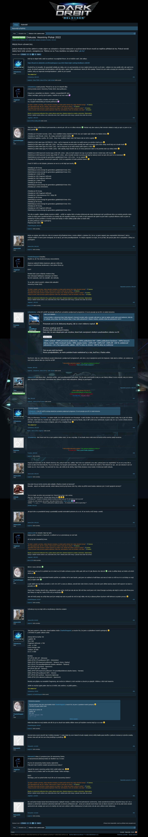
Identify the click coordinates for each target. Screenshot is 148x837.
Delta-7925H (36, 80)
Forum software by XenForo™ (54, 834)
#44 (134, 246)
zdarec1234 (43, 80)
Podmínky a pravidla (122, 834)
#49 (134, 453)
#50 (134, 473)
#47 (134, 398)
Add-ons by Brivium (84, 834)
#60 (134, 812)
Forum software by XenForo (25, 834)
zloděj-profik (37, 120)
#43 (134, 225)
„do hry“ (82, 51)
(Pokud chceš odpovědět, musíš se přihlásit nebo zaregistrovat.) (120, 823)
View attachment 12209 (35, 413)
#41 (134, 77)
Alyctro (29, 430)
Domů (132, 832)
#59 (134, 795)
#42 (134, 117)
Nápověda (127, 832)
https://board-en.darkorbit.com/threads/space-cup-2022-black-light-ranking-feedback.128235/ (59, 63)
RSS (136, 832)
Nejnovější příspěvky (18, 28)
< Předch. (23, 54)
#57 (134, 725)
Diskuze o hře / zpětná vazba (28, 40)
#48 (134, 427)
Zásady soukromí (133, 834)
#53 (134, 557)
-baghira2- (29, 80)
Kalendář (24, 24)
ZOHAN (15, 497)
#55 (134, 620)
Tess (14, 390)
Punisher (48, 40)
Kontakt (122, 832)
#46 (134, 367)
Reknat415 (16, 748)
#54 (134, 599)
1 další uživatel (51, 80)
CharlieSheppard (18, 141)
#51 (134, 505)
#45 (134, 302)
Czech (12, 832)
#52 (134, 522)
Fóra (16, 25)
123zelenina (17, 72)
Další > (39, 54)
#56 (134, 691)
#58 (134, 746)
